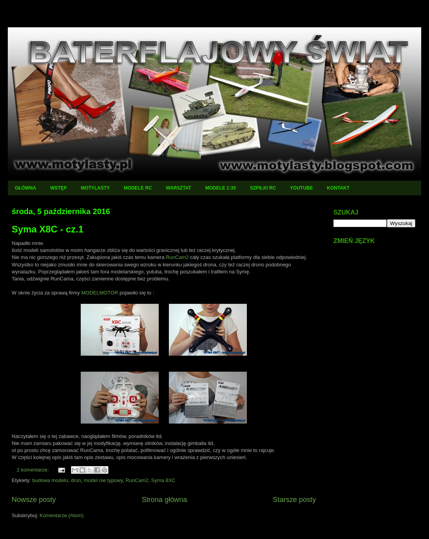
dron (76, 480)
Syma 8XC (163, 480)
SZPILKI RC (263, 188)
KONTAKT (338, 188)
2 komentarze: (33, 470)
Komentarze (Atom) (62, 515)
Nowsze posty (34, 500)
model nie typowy (103, 480)
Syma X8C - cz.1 (47, 229)
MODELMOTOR (99, 293)
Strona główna (164, 500)
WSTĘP (58, 188)
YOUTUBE (301, 188)
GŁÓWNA (25, 188)
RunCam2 (177, 257)
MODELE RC (138, 188)
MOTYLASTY (95, 188)
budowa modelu (50, 480)
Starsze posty (294, 500)
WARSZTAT (178, 188)
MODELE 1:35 (220, 188)
